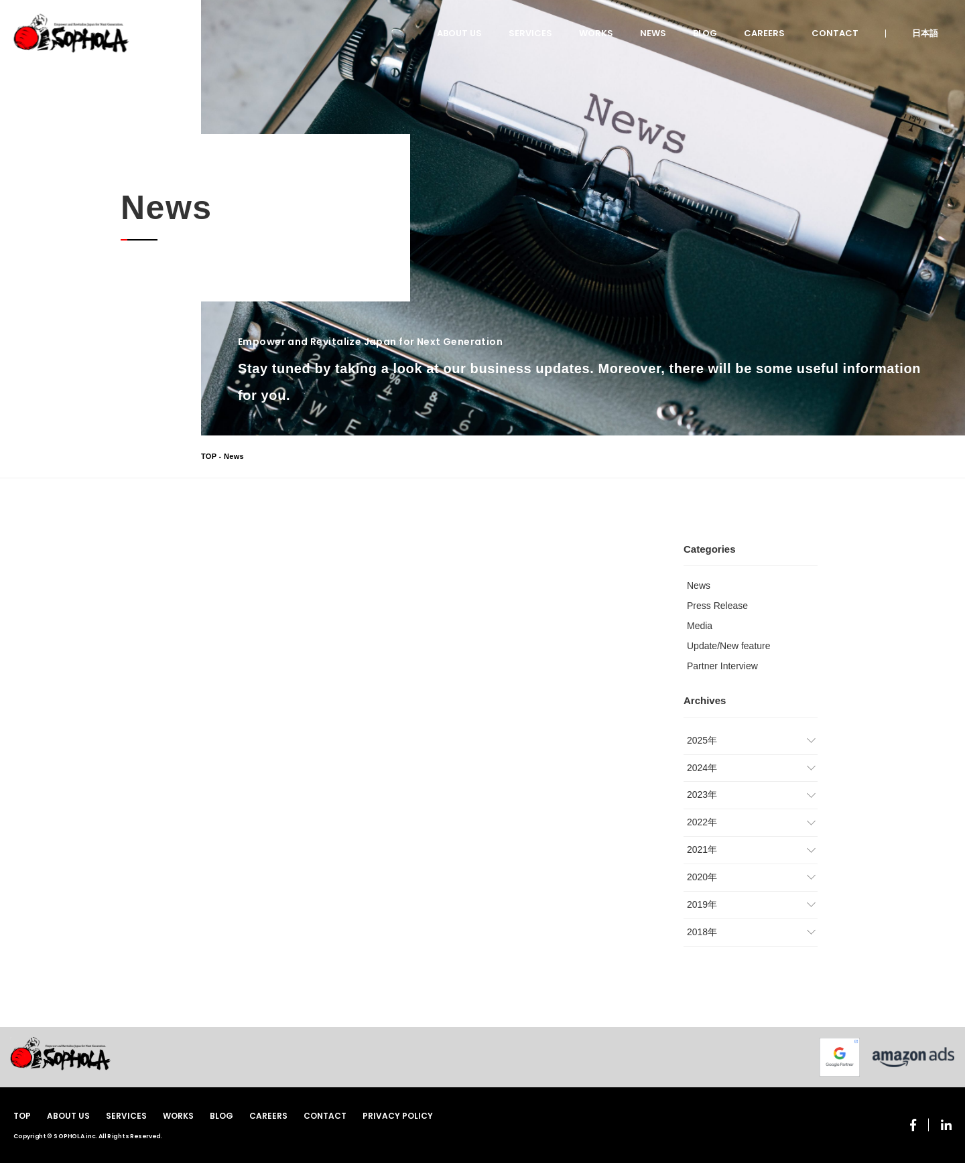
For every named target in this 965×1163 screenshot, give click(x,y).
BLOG (705, 33)
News (698, 585)
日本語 (925, 33)
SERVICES (530, 33)
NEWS (653, 33)
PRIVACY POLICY (398, 1115)
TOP (208, 456)
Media (699, 625)
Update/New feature (729, 645)
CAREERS (764, 33)
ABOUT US (459, 33)
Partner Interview (722, 666)
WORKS (596, 33)
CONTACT (835, 33)
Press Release (717, 605)
